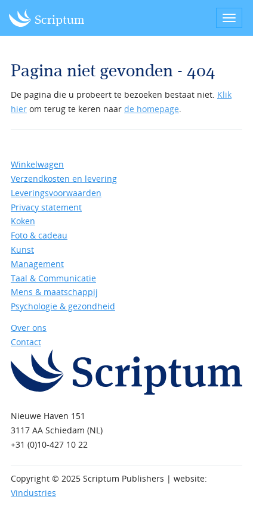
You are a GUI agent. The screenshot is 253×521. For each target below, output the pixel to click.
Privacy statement (46, 207)
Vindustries (33, 492)
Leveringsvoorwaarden (56, 193)
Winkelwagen (37, 164)
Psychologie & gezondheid (63, 306)
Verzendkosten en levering (64, 178)
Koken (23, 221)
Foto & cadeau (39, 235)
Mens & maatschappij (54, 291)
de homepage (151, 108)
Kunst (22, 249)
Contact (26, 342)
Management (37, 263)
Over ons (29, 327)
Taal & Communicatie (53, 278)
